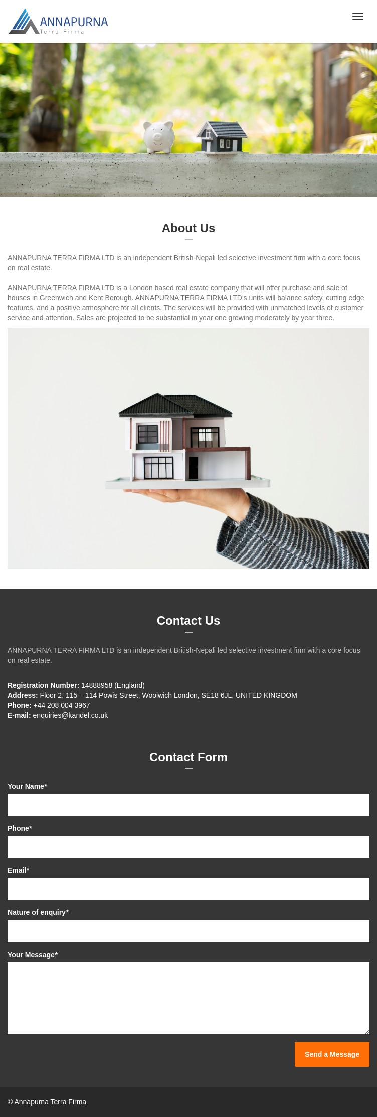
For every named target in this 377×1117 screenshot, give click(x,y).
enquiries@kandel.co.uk (70, 715)
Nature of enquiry (38, 912)
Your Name (27, 786)
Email (18, 870)
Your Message (32, 955)
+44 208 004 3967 (61, 705)
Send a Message (332, 1054)
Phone (20, 828)
